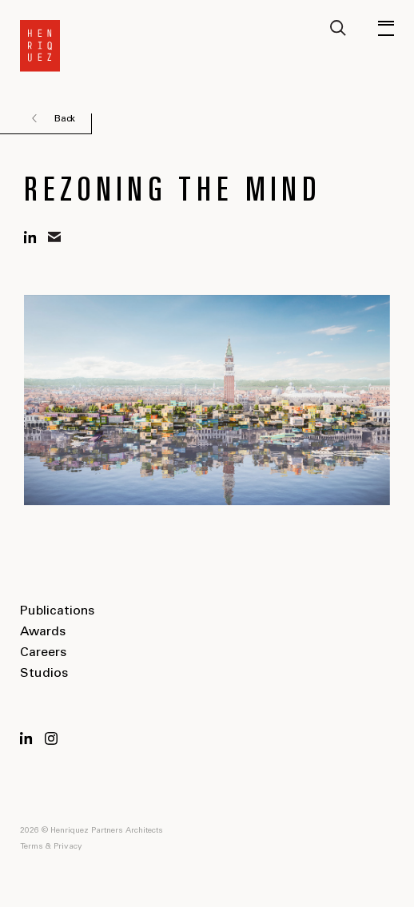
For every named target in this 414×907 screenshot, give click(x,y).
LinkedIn (26, 738)
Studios (44, 673)
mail (54, 237)
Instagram (51, 738)
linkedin (30, 237)
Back (64, 119)
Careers (43, 652)
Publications (57, 611)
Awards (43, 632)
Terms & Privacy (51, 847)
